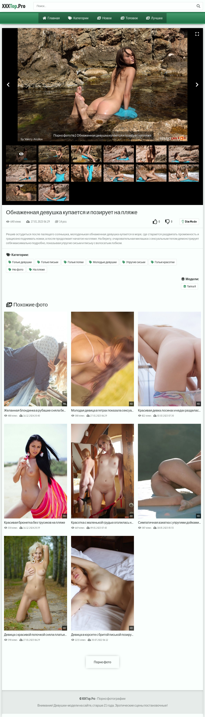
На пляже (37, 270)
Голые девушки (20, 262)
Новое (104, 18)
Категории (78, 18)
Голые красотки (163, 262)
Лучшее (154, 18)
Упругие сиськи (133, 262)
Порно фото (102, 662)
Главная (51, 18)
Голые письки (47, 262)
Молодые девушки (103, 262)
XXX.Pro (13, 6)
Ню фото (15, 270)
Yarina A (189, 286)
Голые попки (73, 262)
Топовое (129, 18)
